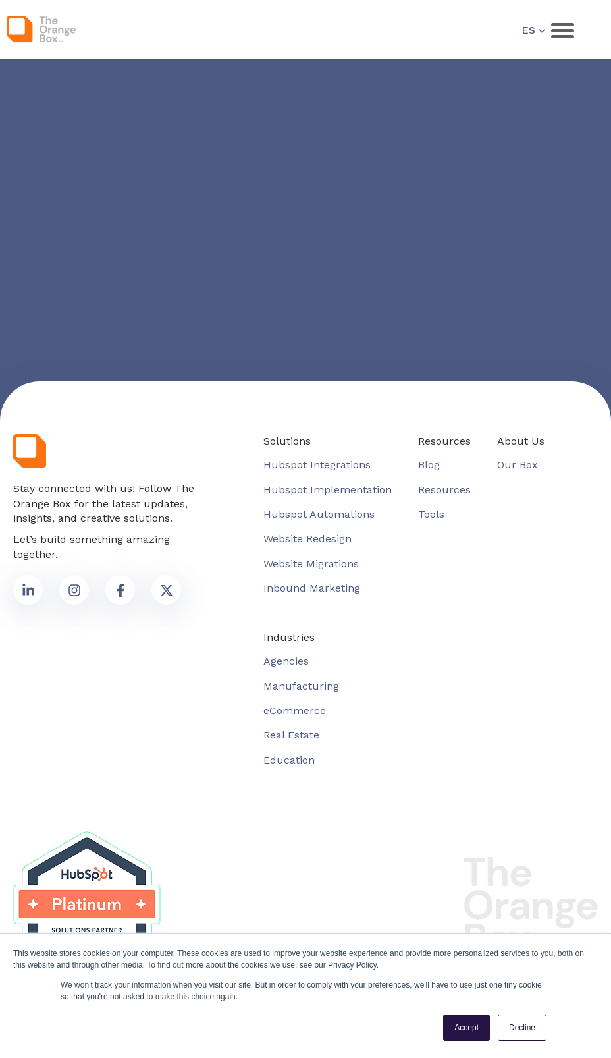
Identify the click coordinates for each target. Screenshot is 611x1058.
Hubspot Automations (319, 514)
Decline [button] (522, 1027)
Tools (431, 514)
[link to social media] (28, 590)
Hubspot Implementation (327, 490)
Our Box (517, 465)
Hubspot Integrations (317, 465)
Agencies (286, 661)
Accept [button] (466, 1027)
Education (289, 760)
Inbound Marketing (311, 588)
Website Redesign (307, 538)
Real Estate (291, 735)
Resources (444, 490)
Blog (429, 465)
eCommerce (294, 710)
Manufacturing (301, 686)
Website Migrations (311, 563)
